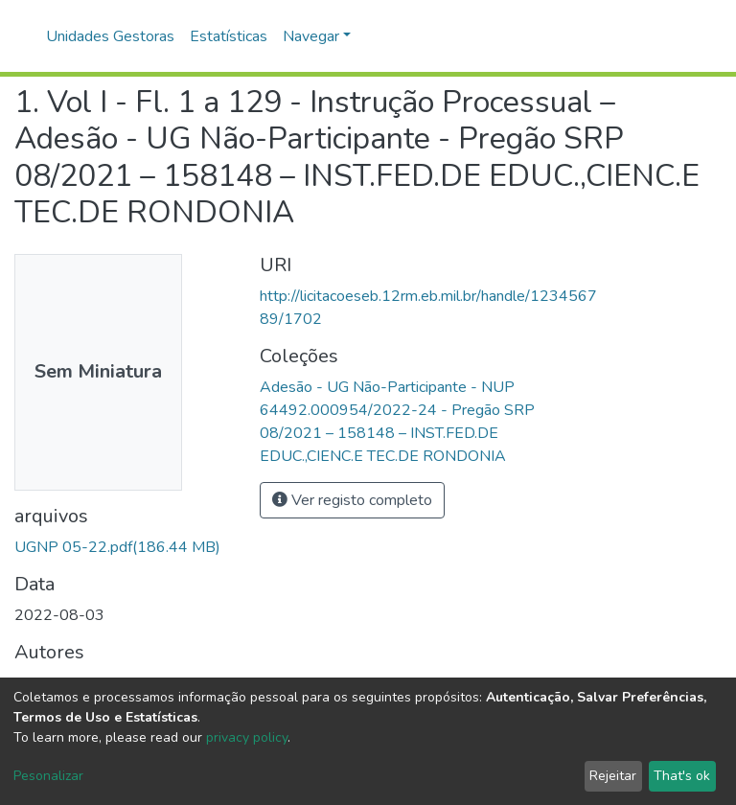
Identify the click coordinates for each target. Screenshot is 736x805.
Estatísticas (228, 36)
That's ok (682, 776)
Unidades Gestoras (110, 36)
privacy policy (247, 737)
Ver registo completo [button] (352, 500)
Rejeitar (612, 776)
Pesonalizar (48, 776)
